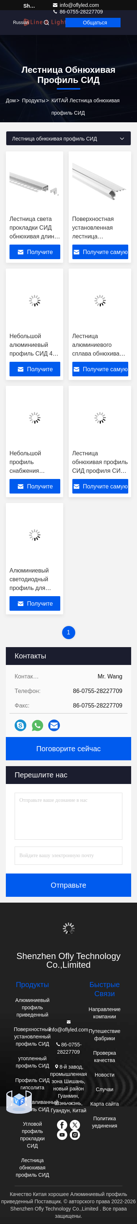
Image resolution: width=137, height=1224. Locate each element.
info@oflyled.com (75, 5)
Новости (104, 1075)
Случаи (104, 1089)
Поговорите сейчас (68, 749)
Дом (11, 100)
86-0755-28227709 (68, 1047)
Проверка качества (104, 1056)
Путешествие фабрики (105, 1034)
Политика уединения (104, 1122)
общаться (95, 22)
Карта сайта (104, 1104)
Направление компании (105, 1012)
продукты (33, 100)
